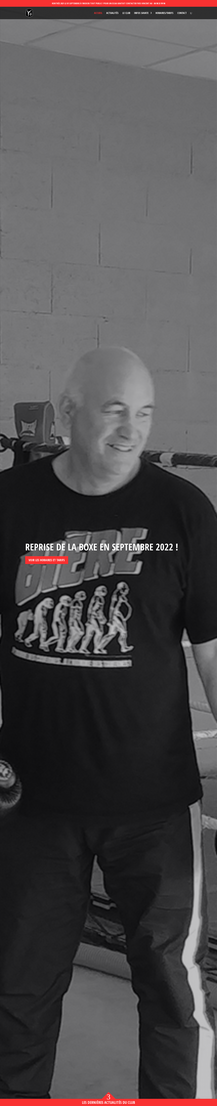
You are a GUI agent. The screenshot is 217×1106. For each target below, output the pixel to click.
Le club (126, 13)
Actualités (112, 13)
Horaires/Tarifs (164, 13)
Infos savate (141, 13)
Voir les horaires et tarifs (47, 560)
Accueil (98, 13)
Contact (182, 13)
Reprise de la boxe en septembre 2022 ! (101, 546)
